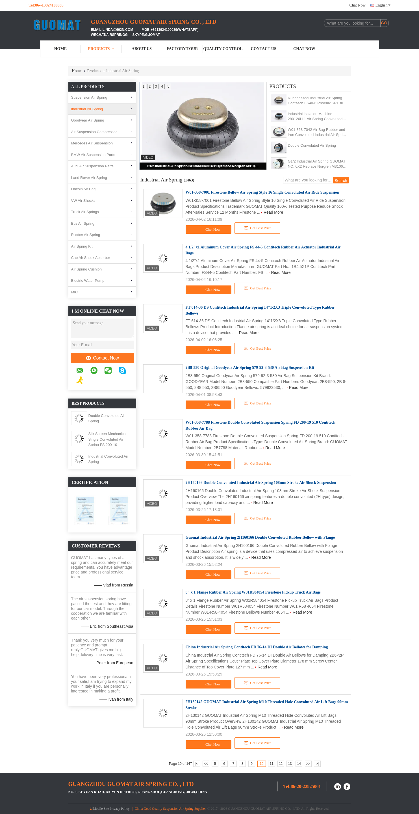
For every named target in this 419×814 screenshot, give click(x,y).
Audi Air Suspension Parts (92, 166)
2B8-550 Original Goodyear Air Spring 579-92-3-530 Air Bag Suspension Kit (250, 367)
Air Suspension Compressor (94, 132)
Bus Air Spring (82, 223)
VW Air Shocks (83, 200)
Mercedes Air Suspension (92, 143)
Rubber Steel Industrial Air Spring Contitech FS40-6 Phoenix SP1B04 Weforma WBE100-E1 (316, 101)
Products (101, 49)
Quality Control (222, 49)
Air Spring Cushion (86, 269)
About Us (142, 49)
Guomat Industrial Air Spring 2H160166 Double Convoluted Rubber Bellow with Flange (260, 537)
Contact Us (263, 49)
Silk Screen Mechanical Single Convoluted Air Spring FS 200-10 (107, 439)
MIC (74, 292)
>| (317, 764)
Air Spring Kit (82, 246)
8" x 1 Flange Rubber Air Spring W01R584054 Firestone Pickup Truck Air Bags (253, 592)
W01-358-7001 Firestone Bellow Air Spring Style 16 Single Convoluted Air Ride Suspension (262, 192)
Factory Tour (182, 49)
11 (271, 764)
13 (290, 764)
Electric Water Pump (88, 280)
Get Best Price (257, 228)
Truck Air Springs (85, 212)
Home (60, 49)
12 (281, 764)
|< (196, 764)
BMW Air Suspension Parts (93, 155)
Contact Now (102, 358)
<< (206, 764)
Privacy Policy (119, 809)
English (382, 5)
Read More (273, 212)
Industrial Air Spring (87, 109)
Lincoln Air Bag (83, 189)
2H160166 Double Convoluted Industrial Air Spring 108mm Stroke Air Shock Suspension (261, 482)
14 (299, 764)
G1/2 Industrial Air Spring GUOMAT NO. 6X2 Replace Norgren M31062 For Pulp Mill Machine (203, 166)
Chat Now (357, 5)
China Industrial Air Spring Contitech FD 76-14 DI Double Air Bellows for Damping (257, 647)
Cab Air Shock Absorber (90, 258)
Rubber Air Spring (85, 235)
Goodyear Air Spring (87, 120)
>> (308, 764)
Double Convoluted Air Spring (312, 145)
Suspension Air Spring (89, 97)
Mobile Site (99, 809)
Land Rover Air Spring (89, 178)
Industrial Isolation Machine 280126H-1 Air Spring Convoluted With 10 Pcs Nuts (315, 117)
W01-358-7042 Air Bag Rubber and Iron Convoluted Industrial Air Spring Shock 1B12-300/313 (317, 132)
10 (261, 764)
